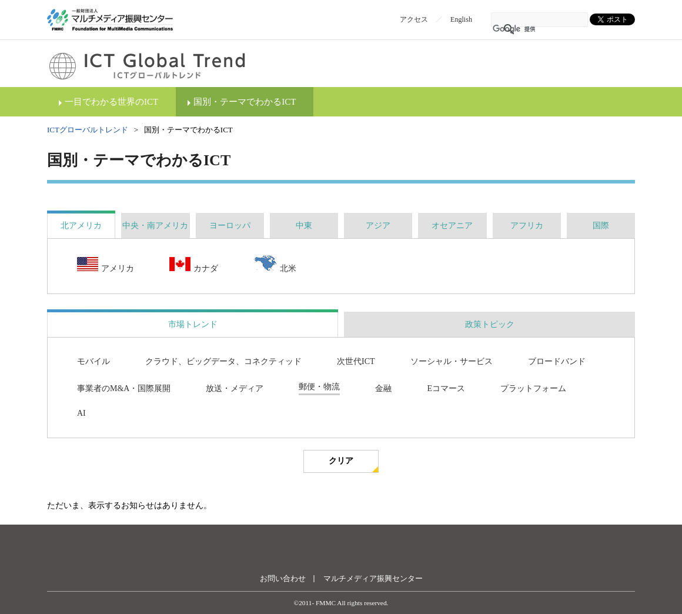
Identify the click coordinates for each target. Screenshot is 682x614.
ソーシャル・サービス (451, 361)
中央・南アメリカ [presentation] (155, 225)
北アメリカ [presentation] (81, 225)
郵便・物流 (319, 386)
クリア (341, 460)
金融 (383, 388)
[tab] (81, 225)
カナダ (193, 265)
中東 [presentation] (304, 225)
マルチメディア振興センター (373, 578)
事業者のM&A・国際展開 (123, 388)
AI (81, 413)
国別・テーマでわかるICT (244, 101)
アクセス (414, 19)
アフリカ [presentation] (526, 225)
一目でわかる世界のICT (111, 101)
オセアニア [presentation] (452, 225)
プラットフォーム (533, 388)
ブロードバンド (557, 361)
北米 (274, 264)
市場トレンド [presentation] (193, 324)
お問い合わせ (283, 578)
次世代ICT (356, 361)
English (461, 19)
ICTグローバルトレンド (87, 129)
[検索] (524, 29)
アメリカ (105, 265)
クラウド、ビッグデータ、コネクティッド (223, 361)
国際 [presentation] (601, 225)
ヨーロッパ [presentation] (229, 225)
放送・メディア (234, 388)
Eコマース (446, 388)
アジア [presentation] (378, 225)
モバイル (93, 361)
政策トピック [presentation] (489, 324)
